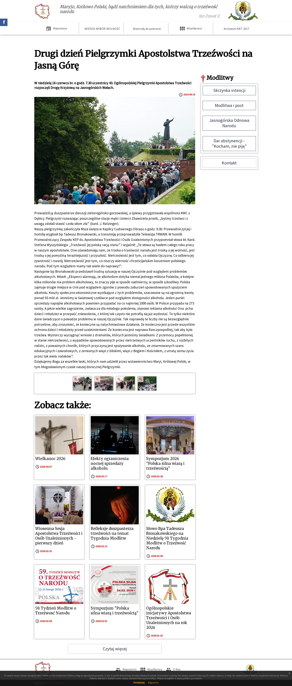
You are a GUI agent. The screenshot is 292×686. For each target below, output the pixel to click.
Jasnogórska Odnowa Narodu (229, 123)
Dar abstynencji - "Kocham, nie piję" (229, 143)
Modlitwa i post (229, 105)
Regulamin (153, 682)
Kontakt (229, 163)
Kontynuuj (139, 682)
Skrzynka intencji (229, 90)
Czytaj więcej (115, 649)
